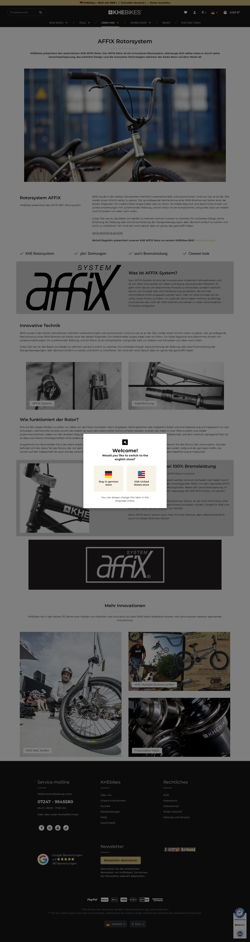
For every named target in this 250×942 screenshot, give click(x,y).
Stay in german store (108, 478)
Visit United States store (141, 478)
